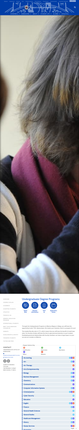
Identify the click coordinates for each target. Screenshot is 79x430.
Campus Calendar (29, 1)
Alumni (55, 14)
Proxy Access (45, 1)
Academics (14, 14)
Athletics (65, 14)
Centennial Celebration (63, 1)
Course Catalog (8, 302)
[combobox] (73, 428)
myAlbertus (72, 1)
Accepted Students (9, 308)
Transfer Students (9, 338)
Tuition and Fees (8, 341)
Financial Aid (7, 315)
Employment (12, 1)
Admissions (25, 14)
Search (75, 7)
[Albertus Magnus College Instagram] (8, 361)
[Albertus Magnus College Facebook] (4, 361)
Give (23, 1)
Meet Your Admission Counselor (10, 327)
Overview (6, 299)
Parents (5, 331)
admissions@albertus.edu (11, 355)
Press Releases (38, 1)
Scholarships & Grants (10, 334)
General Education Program (9, 319)
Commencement (53, 1)
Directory (18, 1)
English (72, 428)
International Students (11, 323)
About (35, 14)
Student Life (45, 14)
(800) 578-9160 (9, 357)
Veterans (6, 1)
